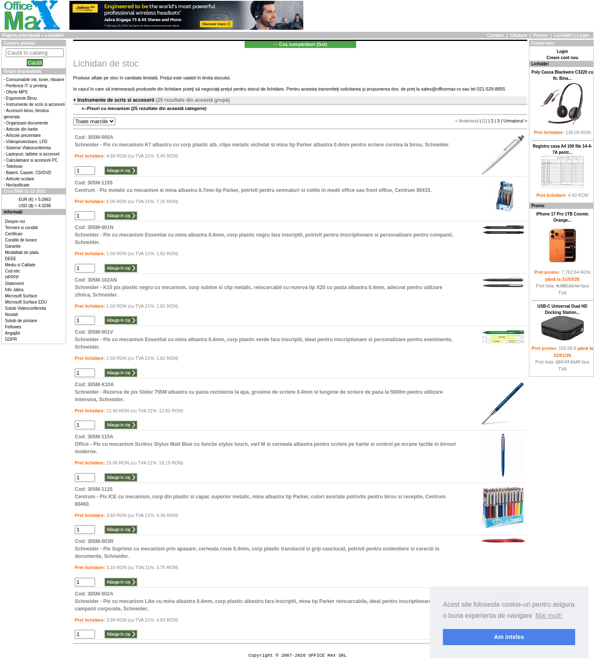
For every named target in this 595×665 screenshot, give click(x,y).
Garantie (13, 246)
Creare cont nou (562, 57)
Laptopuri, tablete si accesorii (33, 154)
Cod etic (12, 271)
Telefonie (14, 166)
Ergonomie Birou (21, 98)
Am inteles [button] (509, 637)
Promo (540, 35)
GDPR (11, 339)
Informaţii (13, 212)
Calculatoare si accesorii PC (32, 160)
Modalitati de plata (21, 252)
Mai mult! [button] (549, 615)
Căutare (518, 35)
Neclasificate (18, 185)
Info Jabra (14, 289)
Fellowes (13, 327)
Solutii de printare (21, 320)
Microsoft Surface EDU (26, 302)
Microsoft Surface (21, 296)
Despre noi (15, 221)
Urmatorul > (515, 120)
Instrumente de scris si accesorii (35, 104)
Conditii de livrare (21, 240)
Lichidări (563, 35)
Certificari (13, 234)
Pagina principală (21, 35)
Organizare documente (27, 123)
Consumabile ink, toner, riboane (35, 79)
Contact (495, 35)
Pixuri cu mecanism (109, 108)
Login (583, 35)
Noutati (11, 314)
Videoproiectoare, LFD (27, 141)
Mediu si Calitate (20, 265)
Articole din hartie (22, 129)
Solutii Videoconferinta (25, 308)
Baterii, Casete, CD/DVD (28, 172)
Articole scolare (20, 179)
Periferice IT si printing (26, 86)
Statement (14, 283)
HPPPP (12, 277)
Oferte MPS (17, 92)
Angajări (12, 333)
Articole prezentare (23, 135)
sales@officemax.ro (441, 88)
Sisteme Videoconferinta (28, 148)
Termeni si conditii (21, 227)
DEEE (10, 258)
